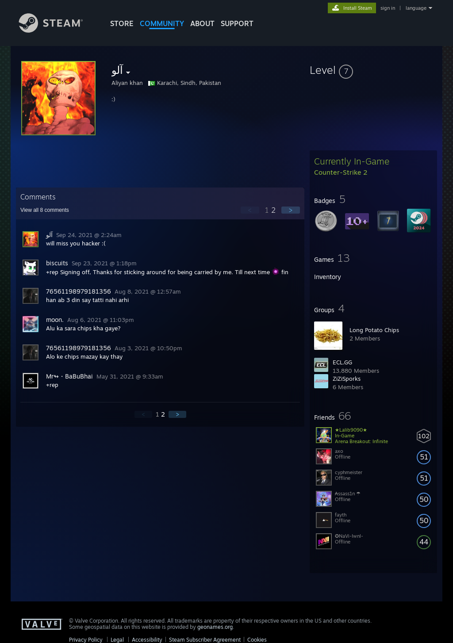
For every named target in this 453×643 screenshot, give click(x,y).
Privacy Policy (86, 639)
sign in (387, 8)
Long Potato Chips (374, 329)
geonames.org (215, 627)
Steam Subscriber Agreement (205, 639)
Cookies (257, 639)
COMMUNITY (162, 23)
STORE (122, 23)
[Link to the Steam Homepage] (57, 30)
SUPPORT (237, 23)
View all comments (44, 210)
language (416, 8)
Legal (117, 639)
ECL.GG (342, 362)
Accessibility (147, 639)
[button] (373, 70)
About (202, 23)
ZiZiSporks (347, 378)
